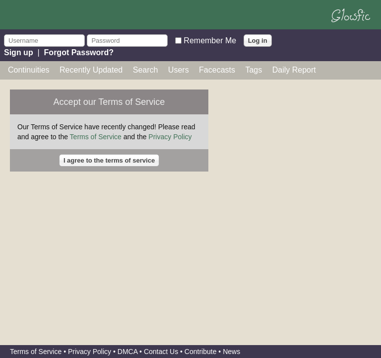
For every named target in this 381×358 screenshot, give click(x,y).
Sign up (18, 52)
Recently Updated (91, 70)
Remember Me (210, 40)
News (231, 352)
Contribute (201, 352)
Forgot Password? (79, 52)
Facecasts (217, 70)
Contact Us (161, 352)
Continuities (29, 70)
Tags (253, 70)
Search (145, 70)
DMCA (127, 352)
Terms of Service (96, 137)
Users (178, 70)
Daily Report (294, 70)
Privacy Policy (169, 137)
